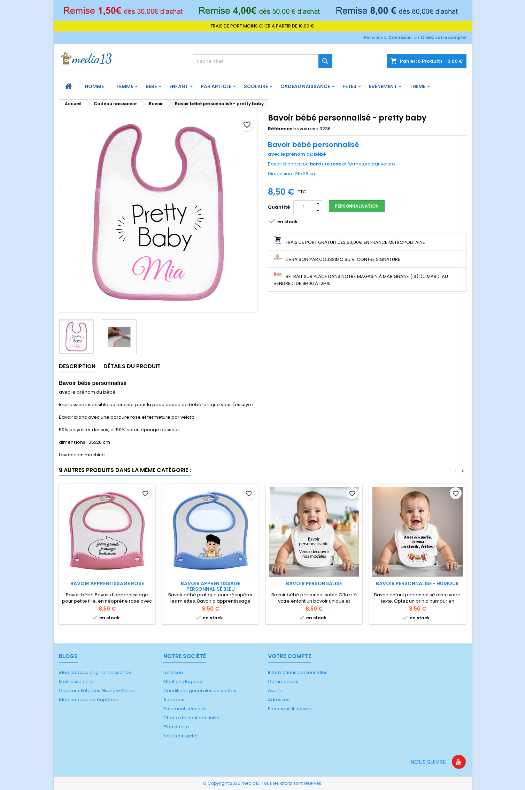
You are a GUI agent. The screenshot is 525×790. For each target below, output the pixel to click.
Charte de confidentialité (191, 717)
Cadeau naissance (305, 86)
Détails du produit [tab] (132, 366)
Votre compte (289, 656)
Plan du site (176, 726)
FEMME (124, 86)
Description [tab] (77, 366)
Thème (417, 86)
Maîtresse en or (76, 681)
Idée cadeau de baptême (88, 699)
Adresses (278, 699)
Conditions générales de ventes (199, 690)
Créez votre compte (443, 37)
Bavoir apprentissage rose (107, 583)
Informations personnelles (297, 672)
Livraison (173, 672)
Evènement (383, 86)
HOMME (94, 86)
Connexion (400, 37)
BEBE (151, 86)
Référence (280, 129)
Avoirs (275, 690)
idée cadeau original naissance (95, 672)
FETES (349, 86)
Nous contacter (180, 736)
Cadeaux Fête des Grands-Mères (97, 690)
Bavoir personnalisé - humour (417, 583)
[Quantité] (303, 207)
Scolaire (256, 86)
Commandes (283, 681)
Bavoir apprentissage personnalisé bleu (210, 586)
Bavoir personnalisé (314, 583)
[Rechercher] (262, 61)
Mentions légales (182, 681)
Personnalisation (357, 206)
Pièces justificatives (290, 708)
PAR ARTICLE (216, 86)
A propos (173, 699)
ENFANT (178, 86)
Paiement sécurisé (184, 708)
